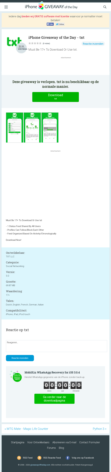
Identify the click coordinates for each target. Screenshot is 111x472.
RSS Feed (27, 457)
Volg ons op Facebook (83, 457)
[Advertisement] (67, 66)
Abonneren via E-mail (64, 442)
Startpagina (17, 442)
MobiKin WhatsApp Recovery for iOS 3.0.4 (52, 372)
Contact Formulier (89, 442)
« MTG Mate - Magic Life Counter (26, 429)
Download (55, 96)
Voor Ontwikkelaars (38, 442)
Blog (61, 447)
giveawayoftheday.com (40, 465)
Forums (51, 447)
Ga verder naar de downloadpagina (54, 398)
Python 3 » (99, 429)
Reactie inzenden (93, 43)
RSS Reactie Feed (52, 457)
